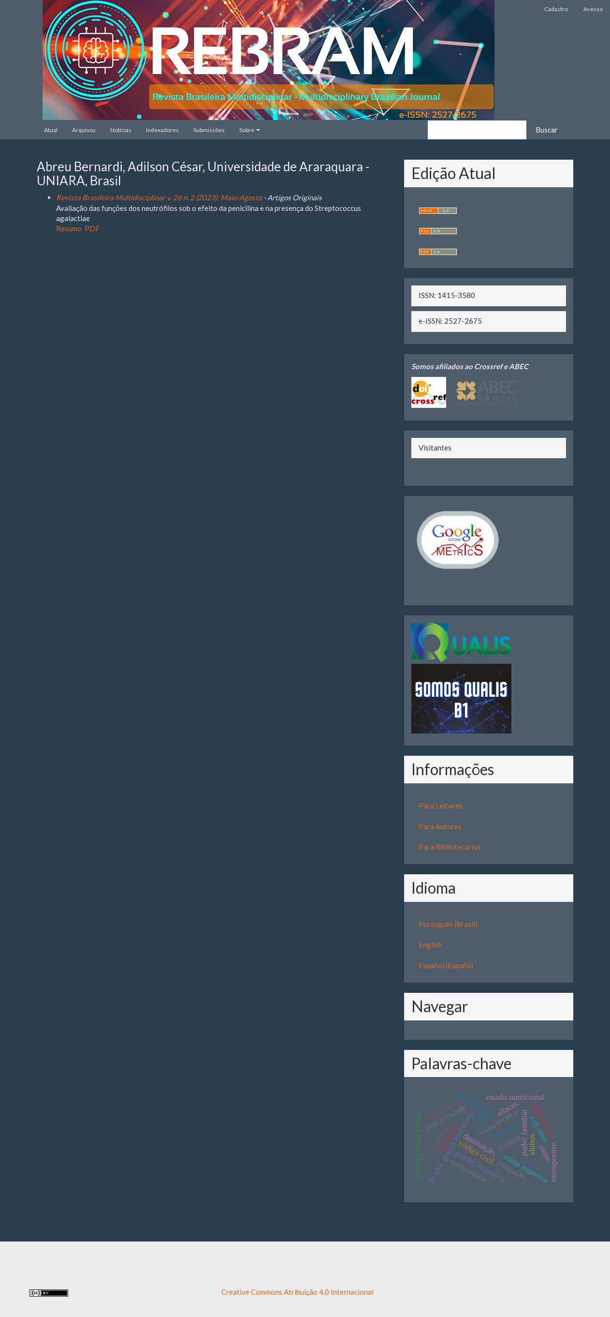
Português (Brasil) (448, 924)
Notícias (120, 130)
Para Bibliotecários (450, 846)
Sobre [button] (249, 130)
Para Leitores (441, 805)
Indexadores (162, 130)
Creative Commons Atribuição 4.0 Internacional (297, 1291)
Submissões (209, 130)
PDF (92, 228)
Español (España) (446, 965)
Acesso (593, 9)
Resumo (69, 228)
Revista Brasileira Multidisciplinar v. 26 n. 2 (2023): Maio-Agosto (159, 197)
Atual (51, 130)
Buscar (547, 129)
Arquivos (84, 130)
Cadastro (556, 9)
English (430, 944)
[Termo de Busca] (477, 129)
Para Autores (440, 826)
